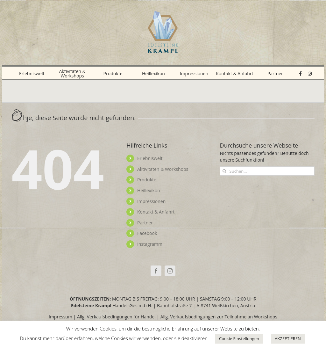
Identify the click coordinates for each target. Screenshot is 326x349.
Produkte (146, 180)
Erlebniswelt (150, 158)
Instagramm (149, 244)
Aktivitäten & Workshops (162, 169)
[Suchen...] (267, 171)
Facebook (147, 233)
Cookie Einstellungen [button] (239, 338)
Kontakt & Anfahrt (155, 212)
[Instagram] (170, 270)
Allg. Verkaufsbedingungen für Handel (116, 317)
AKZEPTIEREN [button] (288, 338)
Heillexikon (148, 190)
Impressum (60, 317)
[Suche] (224, 171)
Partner (145, 223)
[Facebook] (156, 270)
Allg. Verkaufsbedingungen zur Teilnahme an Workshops (218, 317)
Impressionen (151, 201)
